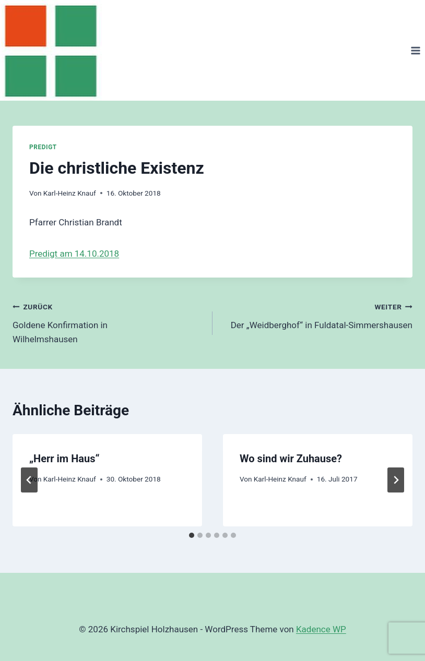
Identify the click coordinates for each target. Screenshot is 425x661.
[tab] (191, 535)
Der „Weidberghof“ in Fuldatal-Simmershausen (316, 314)
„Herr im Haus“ (64, 458)
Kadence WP (321, 629)
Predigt (43, 147)
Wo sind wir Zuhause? (291, 458)
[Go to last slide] (29, 479)
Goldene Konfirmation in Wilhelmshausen (108, 321)
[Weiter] (395, 479)
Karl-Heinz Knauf (69, 193)
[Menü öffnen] (415, 50)
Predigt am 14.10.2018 (74, 253)
